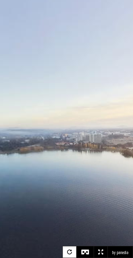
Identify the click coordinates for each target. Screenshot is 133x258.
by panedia (120, 252)
